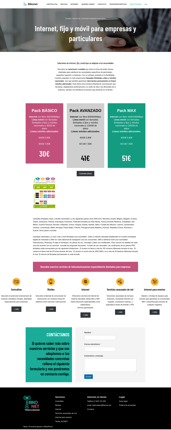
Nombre (88, 333)
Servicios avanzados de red (66, 414)
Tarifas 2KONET (61, 422)
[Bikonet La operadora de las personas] (30, 4)
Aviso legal (123, 402)
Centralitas (59, 402)
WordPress (48, 427)
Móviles (58, 406)
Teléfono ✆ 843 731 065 (96, 402)
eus (146, 4)
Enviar (88, 377)
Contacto (90, 410)
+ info (16, 310)
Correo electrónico (92, 345)
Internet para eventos (63, 418)
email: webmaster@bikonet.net (99, 406)
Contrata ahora (85, 174)
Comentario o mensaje (93, 357)
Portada (68, 18)
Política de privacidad (127, 406)
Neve (25, 427)
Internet (58, 410)
